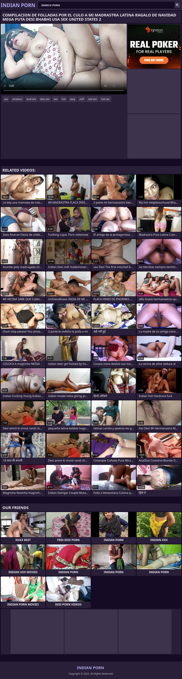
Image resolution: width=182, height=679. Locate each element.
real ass (92, 99)
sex (56, 99)
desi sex (44, 99)
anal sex (31, 99)
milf (81, 99)
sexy (72, 99)
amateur (17, 99)
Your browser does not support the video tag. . (64, 59)
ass (6, 99)
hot (64, 99)
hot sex (105, 99)
